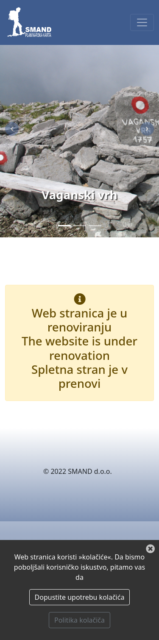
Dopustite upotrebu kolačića (80, 597)
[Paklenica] (79, 226)
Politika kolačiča (79, 620)
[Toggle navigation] (142, 22)
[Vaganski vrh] (64, 226)
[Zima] (95, 226)
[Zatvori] (150, 549)
